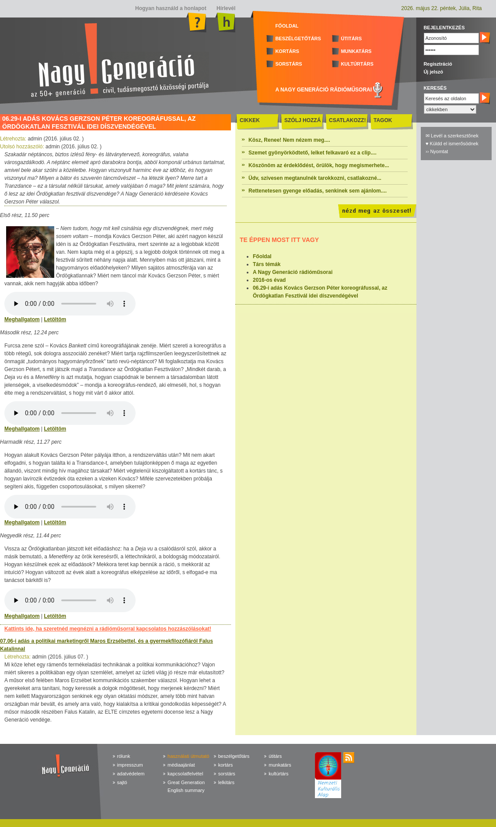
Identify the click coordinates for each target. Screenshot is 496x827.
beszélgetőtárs (234, 756)
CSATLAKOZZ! (347, 120)
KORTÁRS (287, 51)
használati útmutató (188, 756)
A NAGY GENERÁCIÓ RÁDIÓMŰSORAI (323, 90)
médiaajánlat (181, 764)
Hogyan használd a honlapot (170, 8)
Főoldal (262, 256)
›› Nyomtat (437, 151)
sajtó (122, 782)
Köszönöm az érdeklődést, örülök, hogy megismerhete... (318, 165)
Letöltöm (55, 319)
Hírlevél (225, 8)
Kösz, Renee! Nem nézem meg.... (289, 140)
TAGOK (383, 120)
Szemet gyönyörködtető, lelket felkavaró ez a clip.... (312, 153)
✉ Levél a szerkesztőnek (452, 135)
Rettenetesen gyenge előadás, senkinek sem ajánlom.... (317, 191)
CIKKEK (250, 120)
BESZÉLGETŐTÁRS (298, 38)
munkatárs (280, 764)
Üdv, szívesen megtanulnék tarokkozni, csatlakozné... (314, 178)
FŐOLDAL (286, 25)
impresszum (130, 764)
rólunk (123, 756)
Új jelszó (433, 71)
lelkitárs (226, 782)
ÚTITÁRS (351, 38)
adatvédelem (131, 773)
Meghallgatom (22, 319)
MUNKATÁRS (356, 51)
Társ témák (266, 264)
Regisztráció (437, 64)
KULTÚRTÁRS (357, 64)
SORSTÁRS (288, 64)
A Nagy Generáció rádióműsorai (292, 272)
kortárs (225, 764)
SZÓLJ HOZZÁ (302, 120)
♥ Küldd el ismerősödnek (452, 143)
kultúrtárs (278, 773)
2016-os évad (269, 280)
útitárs (275, 756)
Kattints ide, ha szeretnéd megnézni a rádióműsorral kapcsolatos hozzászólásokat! (107, 629)
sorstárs (226, 773)
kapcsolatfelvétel (185, 773)
